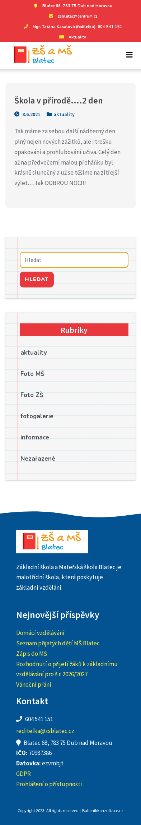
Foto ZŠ (31, 395)
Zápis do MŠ (31, 654)
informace (34, 437)
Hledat (36, 279)
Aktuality (72, 37)
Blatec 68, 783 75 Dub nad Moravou (72, 6)
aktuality (64, 114)
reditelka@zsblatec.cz (45, 731)
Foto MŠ (32, 374)
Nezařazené (37, 459)
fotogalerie (36, 416)
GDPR (23, 774)
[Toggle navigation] (129, 55)
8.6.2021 (27, 114)
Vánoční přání (33, 684)
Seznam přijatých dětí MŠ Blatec (58, 643)
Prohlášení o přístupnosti (49, 784)
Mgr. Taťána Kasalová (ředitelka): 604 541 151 (72, 26)
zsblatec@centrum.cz (72, 16)
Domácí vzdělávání (40, 633)
